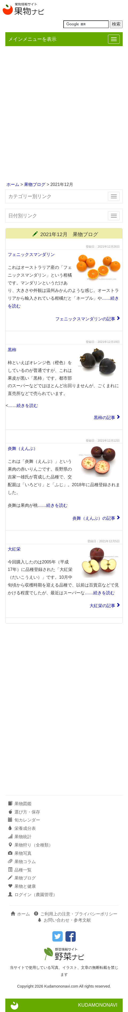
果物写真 (20, 853)
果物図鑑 (20, 803)
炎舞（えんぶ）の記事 (93, 518)
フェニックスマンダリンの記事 (85, 319)
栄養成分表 (22, 828)
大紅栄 (14, 549)
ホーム (12, 184)
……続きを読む (23, 405)
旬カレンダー (24, 820)
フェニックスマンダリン (31, 254)
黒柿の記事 (104, 417)
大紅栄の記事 (102, 605)
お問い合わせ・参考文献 (64, 920)
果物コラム (22, 861)
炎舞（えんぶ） (23, 448)
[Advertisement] (64, 114)
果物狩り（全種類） (30, 845)
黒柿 (12, 349)
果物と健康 (22, 886)
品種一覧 (20, 870)
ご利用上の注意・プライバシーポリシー (75, 914)
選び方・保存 (24, 812)
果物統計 (20, 836)
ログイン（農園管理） (32, 894)
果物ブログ (34, 184)
